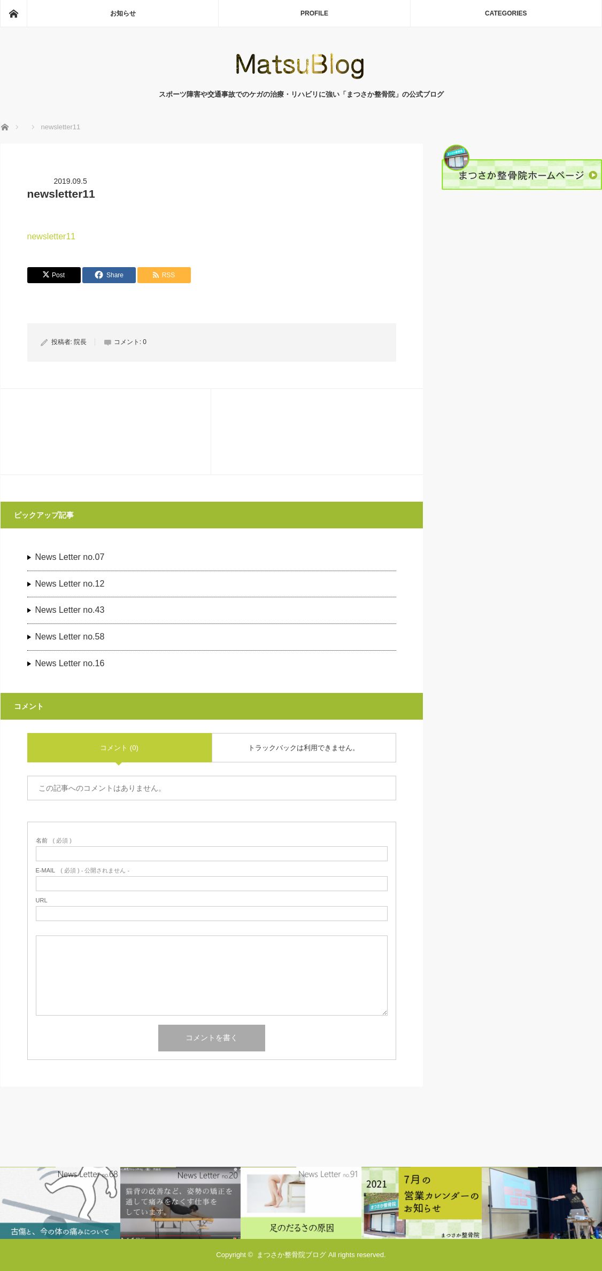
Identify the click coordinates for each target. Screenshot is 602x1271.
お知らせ (123, 13)
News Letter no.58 (70, 636)
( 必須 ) (54, 841)
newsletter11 (51, 236)
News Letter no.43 (70, 609)
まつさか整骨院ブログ (291, 1255)
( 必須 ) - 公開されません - (83, 871)
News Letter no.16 (70, 663)
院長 (80, 342)
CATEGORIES (506, 13)
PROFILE (314, 13)
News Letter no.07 (70, 557)
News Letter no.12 (70, 583)
